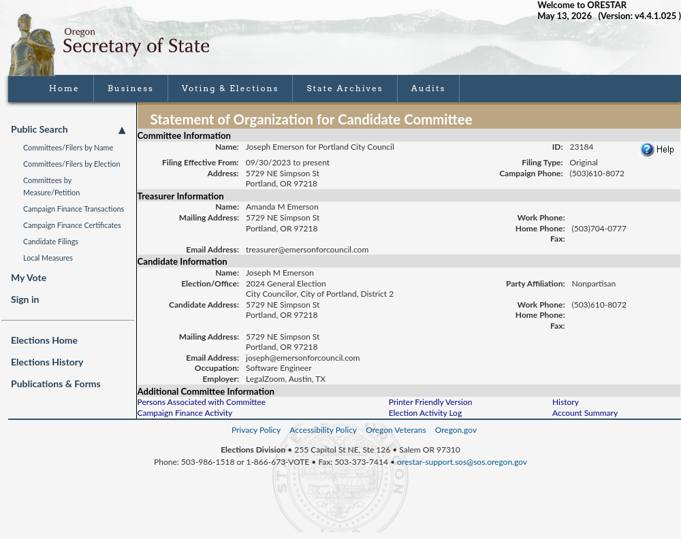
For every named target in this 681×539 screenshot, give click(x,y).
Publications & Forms (56, 383)
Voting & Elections (230, 88)
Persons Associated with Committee (202, 402)
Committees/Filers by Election (72, 163)
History (565, 402)
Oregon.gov (456, 430)
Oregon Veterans (396, 430)
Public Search (68, 129)
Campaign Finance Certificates (72, 224)
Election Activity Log (425, 413)
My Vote (28, 277)
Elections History (47, 362)
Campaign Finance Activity (185, 413)
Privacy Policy (256, 430)
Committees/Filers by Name (68, 147)
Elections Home (44, 340)
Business (131, 88)
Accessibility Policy (323, 430)
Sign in (25, 299)
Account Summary (585, 413)
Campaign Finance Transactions (73, 208)
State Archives (344, 88)
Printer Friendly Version (431, 402)
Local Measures (48, 257)
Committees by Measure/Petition (51, 186)
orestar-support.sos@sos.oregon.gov (462, 462)
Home (64, 88)
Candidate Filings (50, 241)
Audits (428, 88)
